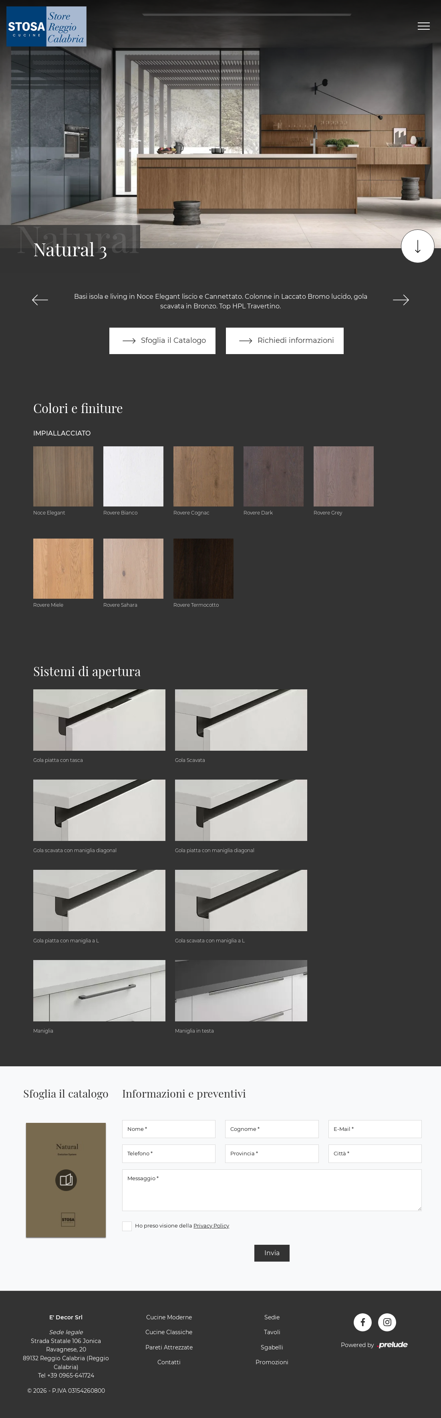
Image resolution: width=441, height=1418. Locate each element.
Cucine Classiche (168, 1332)
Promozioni (272, 1362)
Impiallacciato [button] (62, 433)
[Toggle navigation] (424, 26)
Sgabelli (272, 1347)
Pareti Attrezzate (169, 1347)
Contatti (169, 1362)
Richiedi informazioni (285, 341)
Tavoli (272, 1332)
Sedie (272, 1317)
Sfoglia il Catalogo (162, 341)
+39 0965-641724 (70, 1375)
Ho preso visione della (182, 1225)
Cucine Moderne (169, 1317)
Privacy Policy (211, 1225)
